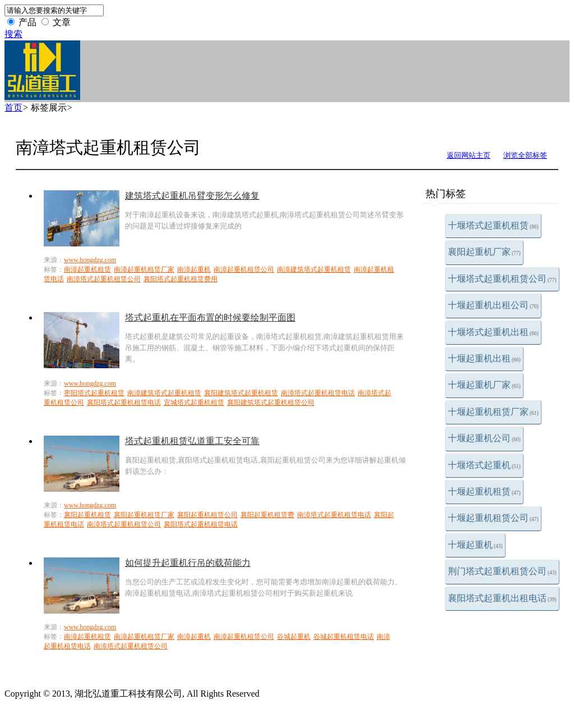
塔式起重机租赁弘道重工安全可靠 (192, 441)
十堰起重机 (475, 545)
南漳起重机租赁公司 (244, 269)
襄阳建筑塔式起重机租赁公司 (270, 402)
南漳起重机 (194, 269)
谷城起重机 (294, 637)
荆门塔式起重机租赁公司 (502, 571)
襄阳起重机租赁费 (267, 515)
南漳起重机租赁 (87, 269)
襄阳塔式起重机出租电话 (502, 598)
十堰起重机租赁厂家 (493, 412)
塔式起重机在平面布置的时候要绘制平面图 (210, 317)
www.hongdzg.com (90, 260)
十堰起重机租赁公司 (493, 518)
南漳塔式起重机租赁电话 (318, 393)
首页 (13, 107)
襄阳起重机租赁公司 (207, 515)
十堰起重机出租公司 (493, 305)
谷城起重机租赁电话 (343, 637)
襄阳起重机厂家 (484, 252)
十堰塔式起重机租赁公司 (502, 278)
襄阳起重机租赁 (87, 515)
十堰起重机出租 (484, 358)
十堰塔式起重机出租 (493, 332)
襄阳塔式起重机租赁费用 (180, 279)
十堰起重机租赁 (484, 491)
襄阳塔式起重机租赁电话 (124, 402)
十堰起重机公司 (484, 438)
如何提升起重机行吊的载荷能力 (188, 563)
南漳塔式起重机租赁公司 (104, 279)
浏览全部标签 (525, 155)
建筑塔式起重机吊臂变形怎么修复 (192, 195)
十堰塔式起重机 (484, 465)
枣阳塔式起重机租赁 (94, 393)
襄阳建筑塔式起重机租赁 (241, 393)
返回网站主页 (468, 155)
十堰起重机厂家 (484, 385)
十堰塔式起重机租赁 (493, 225)
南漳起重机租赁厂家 (144, 269)
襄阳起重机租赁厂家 (144, 515)
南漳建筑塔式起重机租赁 (314, 269)
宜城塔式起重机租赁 (194, 402)
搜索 (13, 34)
